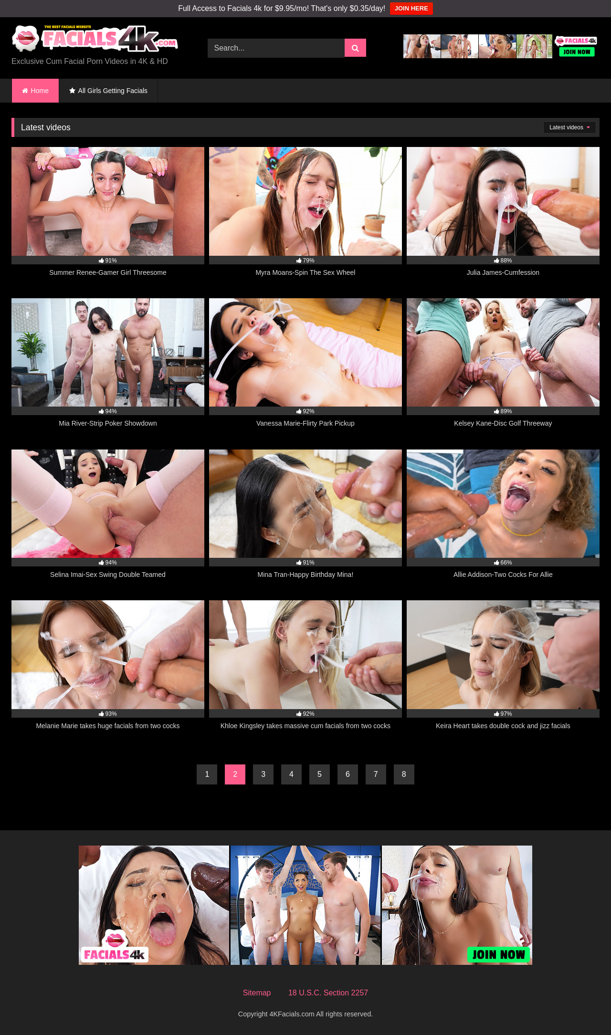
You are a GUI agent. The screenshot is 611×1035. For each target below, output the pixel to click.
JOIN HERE (411, 8)
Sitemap (257, 993)
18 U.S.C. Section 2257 (328, 993)
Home (40, 90)
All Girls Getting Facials (112, 90)
